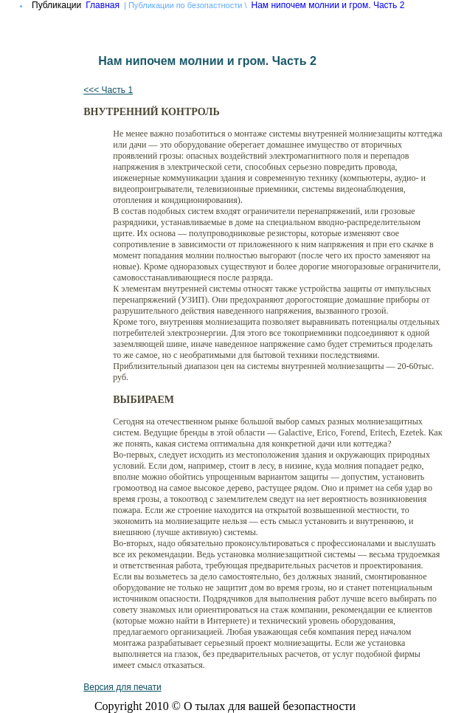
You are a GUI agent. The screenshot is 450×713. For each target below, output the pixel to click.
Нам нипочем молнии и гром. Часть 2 (328, 5)
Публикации (56, 5)
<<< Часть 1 (108, 90)
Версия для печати (122, 687)
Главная (103, 5)
